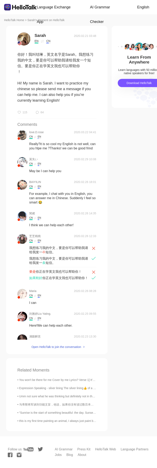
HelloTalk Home (14, 20)
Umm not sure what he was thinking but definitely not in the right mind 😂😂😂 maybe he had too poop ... (86, 396)
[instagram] (19, 455)
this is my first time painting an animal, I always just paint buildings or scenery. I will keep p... (77, 421)
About (82, 455)
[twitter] (40, 449)
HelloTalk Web (105, 449)
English (143, 7)
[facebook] (10, 455)
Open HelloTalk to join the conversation (56, 347)
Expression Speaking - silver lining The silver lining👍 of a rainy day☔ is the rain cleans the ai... (80, 388)
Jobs (58, 455)
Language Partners (134, 449)
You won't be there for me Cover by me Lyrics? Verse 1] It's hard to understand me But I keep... (79, 380)
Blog (69, 455)
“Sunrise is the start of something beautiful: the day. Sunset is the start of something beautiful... (79, 412)
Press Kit (83, 449)
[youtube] (28, 449)
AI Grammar (64, 449)
